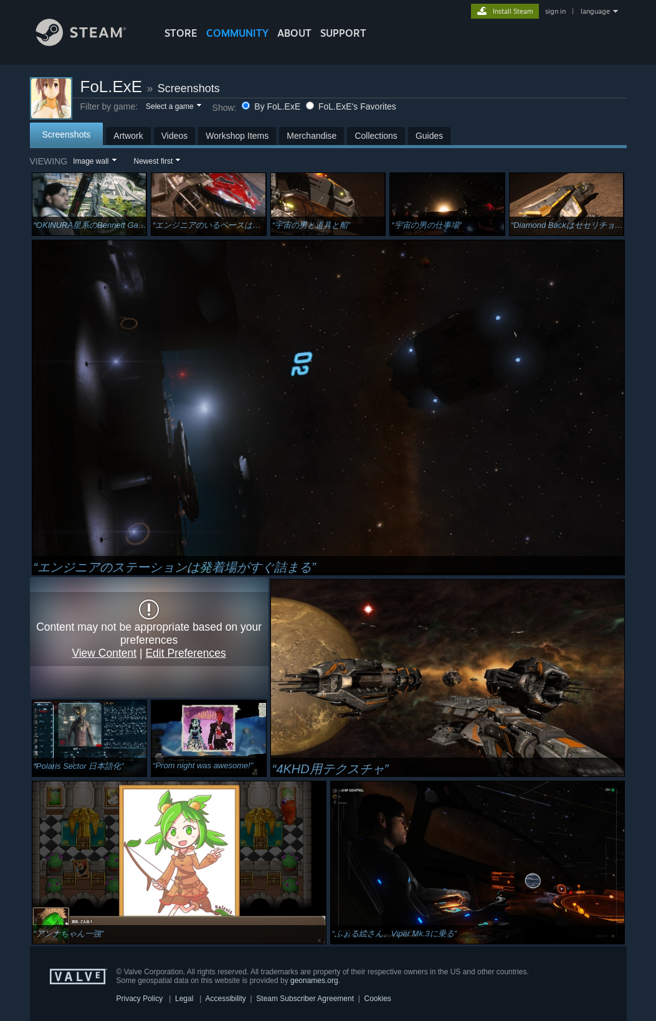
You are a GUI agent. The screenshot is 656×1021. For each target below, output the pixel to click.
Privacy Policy (139, 998)
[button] (173, 107)
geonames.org (314, 980)
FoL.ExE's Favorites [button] (351, 106)
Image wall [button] (90, 161)
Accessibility (225, 998)
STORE (180, 33)
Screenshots (189, 88)
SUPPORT (343, 33)
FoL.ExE (111, 86)
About (294, 33)
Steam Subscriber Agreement (305, 998)
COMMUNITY (237, 33)
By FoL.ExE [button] (272, 106)
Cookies (377, 998)
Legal (184, 998)
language (595, 11)
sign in (555, 11)
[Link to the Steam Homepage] (90, 42)
